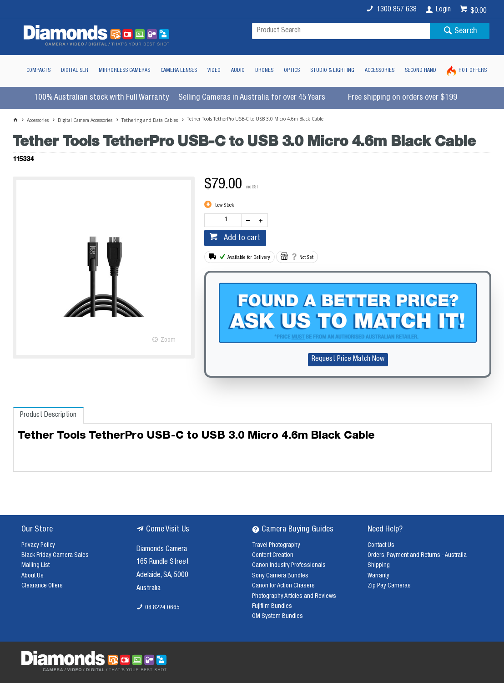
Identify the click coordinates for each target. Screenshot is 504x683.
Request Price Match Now (348, 359)
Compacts (38, 70)
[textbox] (341, 31)
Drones (264, 70)
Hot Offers (473, 70)
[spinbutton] (225, 220)
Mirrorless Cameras (124, 70)
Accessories (379, 70)
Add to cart (241, 238)
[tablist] (253, 439)
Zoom (168, 340)
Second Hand (420, 70)
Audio (238, 70)
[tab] (48, 415)
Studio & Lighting (332, 70)
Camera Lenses (179, 70)
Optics (292, 70)
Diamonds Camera (161, 549)
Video (214, 70)
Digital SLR (74, 70)
